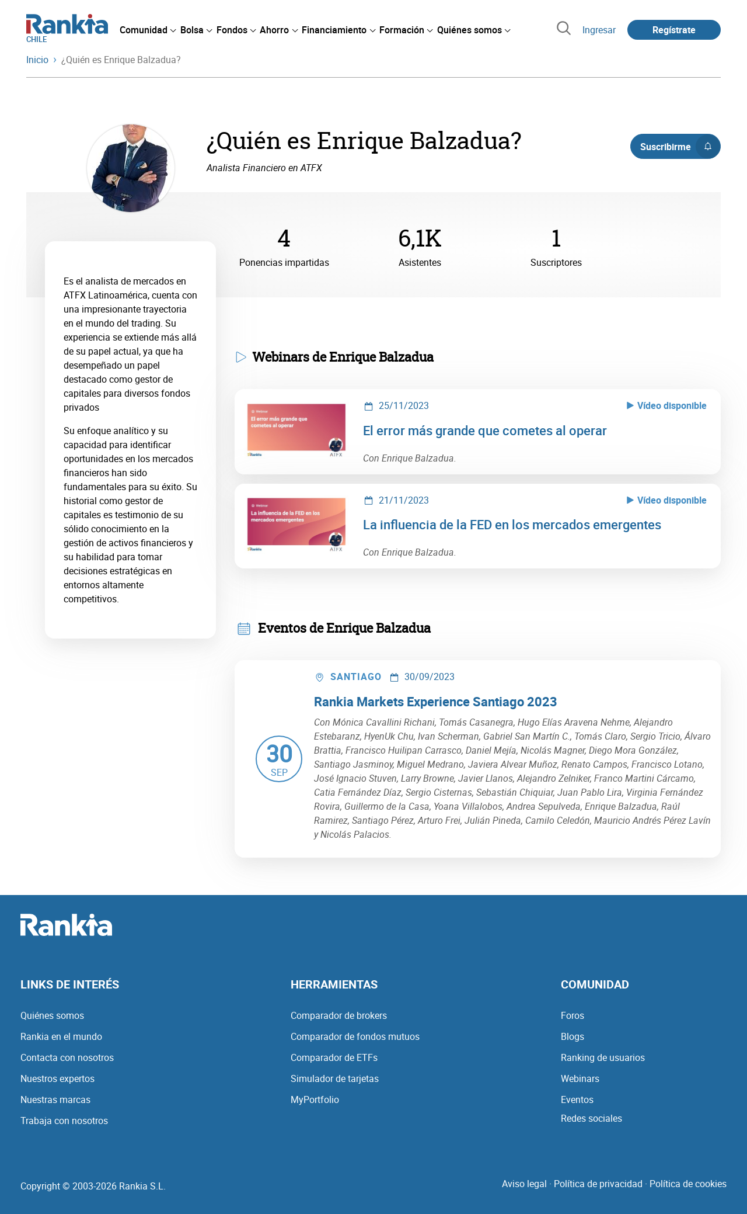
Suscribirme (680, 146)
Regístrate (674, 29)
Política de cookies (688, 1183)
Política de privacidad (598, 1183)
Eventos (577, 1099)
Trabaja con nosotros (64, 1120)
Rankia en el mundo (61, 1036)
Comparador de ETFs (334, 1057)
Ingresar (599, 29)
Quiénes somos (52, 1015)
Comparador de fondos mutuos (355, 1036)
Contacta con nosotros (67, 1057)
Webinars (580, 1078)
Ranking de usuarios (603, 1057)
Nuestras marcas (55, 1099)
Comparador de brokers (339, 1015)
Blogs (572, 1036)
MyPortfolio (315, 1099)
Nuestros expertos (57, 1078)
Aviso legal (524, 1183)
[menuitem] (147, 30)
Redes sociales (591, 1118)
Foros (572, 1015)
